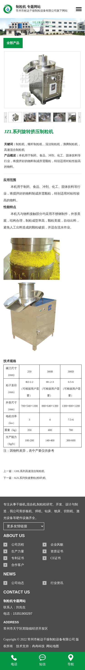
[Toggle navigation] (79, 9)
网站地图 (52, 646)
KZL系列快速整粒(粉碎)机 (30, 477)
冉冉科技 (38, 646)
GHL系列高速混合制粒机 (29, 471)
